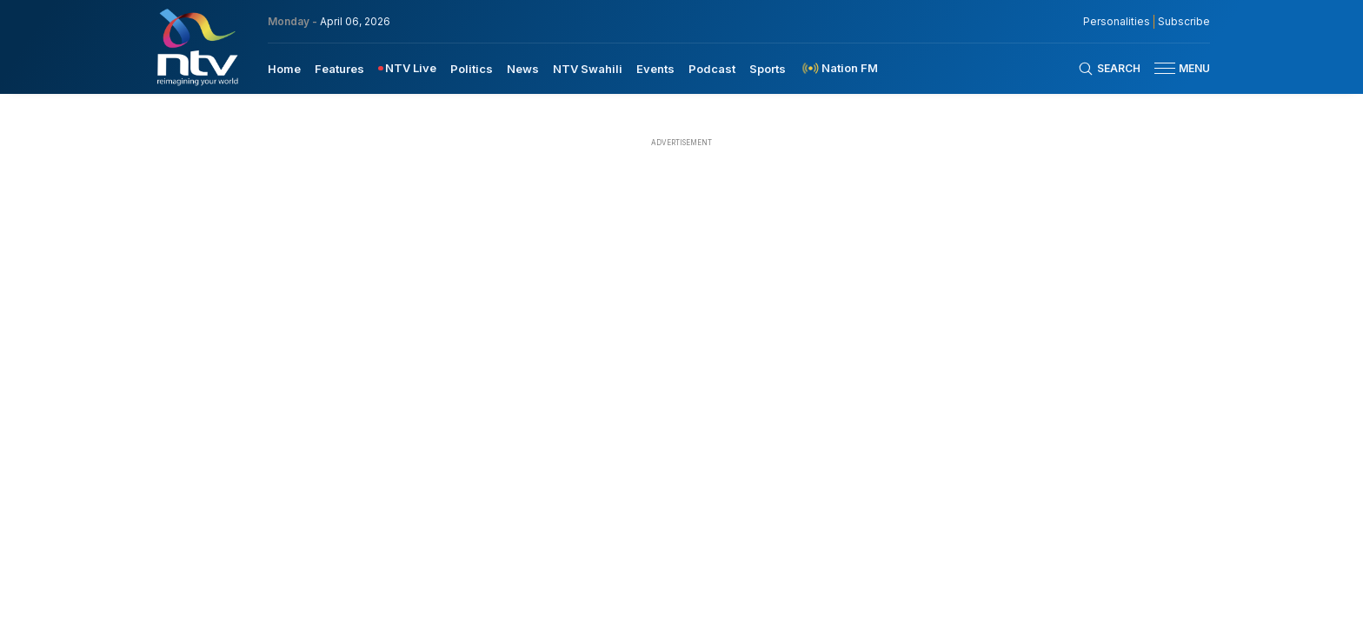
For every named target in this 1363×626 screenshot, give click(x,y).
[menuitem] (284, 68)
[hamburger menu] (1164, 68)
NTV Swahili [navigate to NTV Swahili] (587, 69)
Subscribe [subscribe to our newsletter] (1184, 22)
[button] (1175, 68)
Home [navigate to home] (284, 69)
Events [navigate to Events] (655, 69)
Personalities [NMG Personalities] (1116, 22)
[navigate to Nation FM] (839, 68)
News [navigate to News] (523, 69)
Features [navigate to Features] (339, 69)
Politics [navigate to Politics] (471, 69)
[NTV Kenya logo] (196, 47)
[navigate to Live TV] (407, 68)
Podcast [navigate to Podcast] (711, 69)
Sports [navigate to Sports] (767, 69)
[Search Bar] (1109, 69)
